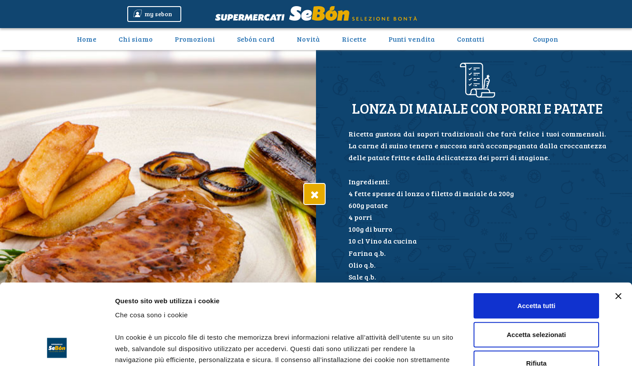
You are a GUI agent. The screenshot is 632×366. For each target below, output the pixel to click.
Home (90, 38)
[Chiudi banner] (618, 222)
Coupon (545, 38)
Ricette (354, 38)
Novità (308, 38)
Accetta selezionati (536, 260)
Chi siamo (135, 38)
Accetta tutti (536, 232)
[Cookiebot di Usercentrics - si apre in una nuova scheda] (56, 348)
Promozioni (195, 38)
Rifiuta (536, 289)
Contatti (471, 38)
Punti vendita (411, 38)
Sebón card (256, 38)
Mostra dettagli (461, 348)
